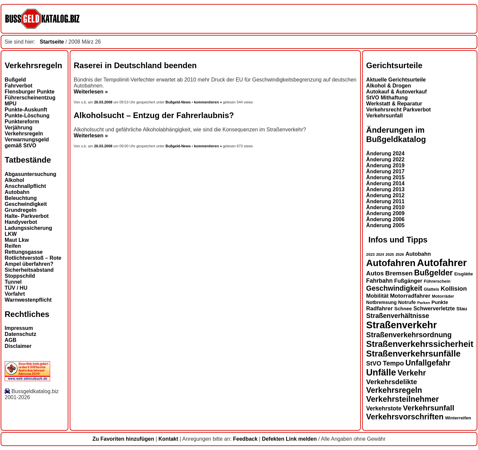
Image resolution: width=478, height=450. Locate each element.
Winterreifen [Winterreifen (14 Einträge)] (458, 417)
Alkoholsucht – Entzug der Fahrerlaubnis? (154, 115)
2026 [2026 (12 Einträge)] (399, 254)
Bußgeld (15, 79)
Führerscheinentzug (30, 97)
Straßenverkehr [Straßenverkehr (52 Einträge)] (401, 325)
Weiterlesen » (91, 91)
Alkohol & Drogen (388, 85)
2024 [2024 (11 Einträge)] (380, 254)
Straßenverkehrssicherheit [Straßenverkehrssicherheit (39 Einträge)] (419, 344)
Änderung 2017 (385, 171)
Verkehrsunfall (384, 115)
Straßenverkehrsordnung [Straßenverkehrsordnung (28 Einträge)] (409, 335)
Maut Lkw (17, 240)
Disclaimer (18, 346)
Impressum (19, 328)
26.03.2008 (104, 102)
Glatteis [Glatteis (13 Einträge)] (431, 289)
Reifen (13, 246)
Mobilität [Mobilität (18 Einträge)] (377, 296)
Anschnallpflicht (25, 186)
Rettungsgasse (24, 252)
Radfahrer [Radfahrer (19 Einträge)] (379, 308)
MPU (11, 103)
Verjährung (19, 127)
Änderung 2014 (385, 183)
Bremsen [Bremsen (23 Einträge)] (398, 273)
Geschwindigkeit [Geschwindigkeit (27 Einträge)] (394, 288)
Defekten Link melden (289, 439)
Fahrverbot (19, 85)
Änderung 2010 (385, 207)
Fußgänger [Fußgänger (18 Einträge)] (408, 281)
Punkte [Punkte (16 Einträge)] (440, 302)
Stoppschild (20, 276)
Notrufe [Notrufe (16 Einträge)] (407, 302)
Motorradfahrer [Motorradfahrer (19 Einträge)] (410, 296)
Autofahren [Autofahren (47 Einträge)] (391, 263)
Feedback (245, 439)
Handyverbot (21, 222)
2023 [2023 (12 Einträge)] (370, 254)
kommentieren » (208, 102)
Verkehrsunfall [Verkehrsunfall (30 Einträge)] (428, 408)
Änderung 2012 (385, 195)
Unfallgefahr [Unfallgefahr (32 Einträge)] (427, 363)
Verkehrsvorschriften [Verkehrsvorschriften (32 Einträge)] (404, 416)
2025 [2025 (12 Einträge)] (389, 254)
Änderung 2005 (385, 225)
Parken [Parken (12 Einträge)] (423, 303)
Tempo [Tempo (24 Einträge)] (393, 363)
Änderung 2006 (385, 219)
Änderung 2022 (385, 159)
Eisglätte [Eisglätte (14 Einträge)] (463, 273)
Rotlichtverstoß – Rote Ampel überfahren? (33, 261)
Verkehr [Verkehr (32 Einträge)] (412, 373)
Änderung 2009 (385, 213)
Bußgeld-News (178, 102)
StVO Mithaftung (387, 97)
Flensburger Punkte (29, 91)
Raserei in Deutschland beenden (135, 65)
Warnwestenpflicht (28, 300)
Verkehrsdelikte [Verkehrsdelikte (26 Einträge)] (391, 381)
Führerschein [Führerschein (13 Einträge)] (437, 281)
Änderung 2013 (385, 189)
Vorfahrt (15, 294)
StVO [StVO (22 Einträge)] (373, 363)
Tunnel (13, 282)
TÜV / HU (16, 288)
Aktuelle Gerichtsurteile (396, 79)
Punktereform (22, 121)
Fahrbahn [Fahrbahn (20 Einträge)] (379, 280)
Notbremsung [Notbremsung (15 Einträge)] (381, 302)
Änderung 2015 (385, 177)
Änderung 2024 (385, 153)
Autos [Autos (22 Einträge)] (375, 273)
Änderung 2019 (385, 165)
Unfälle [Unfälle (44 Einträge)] (381, 372)
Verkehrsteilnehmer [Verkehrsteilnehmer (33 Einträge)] (402, 399)
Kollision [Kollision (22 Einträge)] (454, 288)
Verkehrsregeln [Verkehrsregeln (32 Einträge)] (394, 390)
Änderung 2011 (385, 201)
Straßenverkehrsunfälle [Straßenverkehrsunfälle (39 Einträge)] (413, 353)
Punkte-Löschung (27, 115)
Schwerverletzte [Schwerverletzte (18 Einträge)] (434, 308)
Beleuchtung (21, 198)
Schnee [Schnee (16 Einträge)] (403, 308)
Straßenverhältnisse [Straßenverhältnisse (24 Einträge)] (397, 315)
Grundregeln (21, 210)
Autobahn (17, 192)
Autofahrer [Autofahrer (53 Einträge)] (442, 262)
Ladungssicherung (28, 228)
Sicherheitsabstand (29, 270)
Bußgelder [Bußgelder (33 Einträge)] (433, 272)
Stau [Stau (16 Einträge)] (461, 308)
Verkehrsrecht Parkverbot (398, 109)
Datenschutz (20, 334)
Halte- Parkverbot (27, 216)
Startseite (52, 42)
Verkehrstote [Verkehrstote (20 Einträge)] (383, 408)
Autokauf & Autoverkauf (396, 91)
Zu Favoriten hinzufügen (123, 439)
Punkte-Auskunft (26, 109)
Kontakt (168, 439)
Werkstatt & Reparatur (394, 103)
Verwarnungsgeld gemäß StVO (27, 142)
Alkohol (14, 180)
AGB (11, 340)
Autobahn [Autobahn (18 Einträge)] (418, 254)
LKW (11, 234)
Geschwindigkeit (26, 204)
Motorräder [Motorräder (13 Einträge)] (443, 296)
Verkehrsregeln (24, 133)
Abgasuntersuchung (30, 174)
